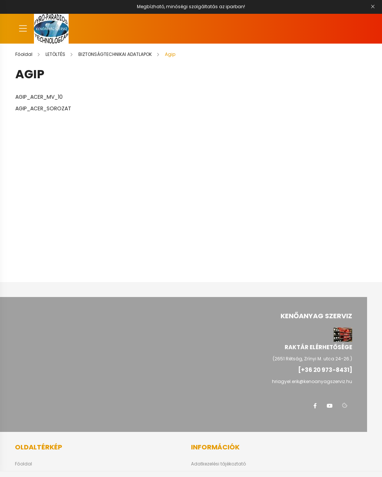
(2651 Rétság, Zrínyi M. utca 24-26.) (312, 359)
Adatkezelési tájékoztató (218, 464)
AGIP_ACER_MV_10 (39, 97)
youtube (329, 405)
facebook (314, 405)
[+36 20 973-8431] (325, 370)
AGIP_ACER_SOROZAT (43, 108)
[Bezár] (372, 6)
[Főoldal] (24, 54)
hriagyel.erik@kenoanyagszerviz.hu (312, 381)
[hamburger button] (22, 28)
